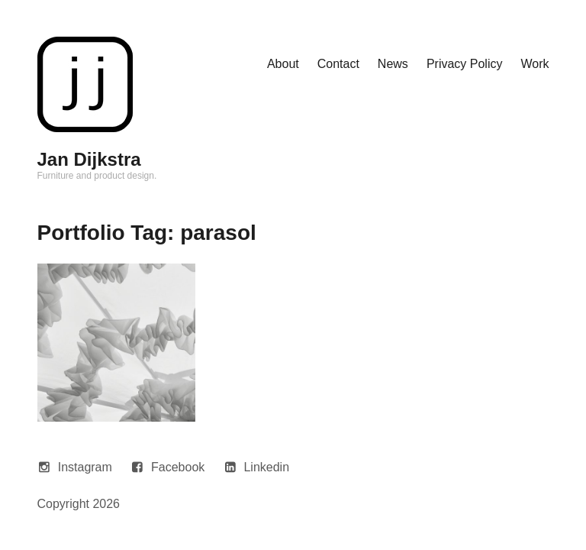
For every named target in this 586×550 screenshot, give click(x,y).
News (393, 63)
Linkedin (266, 467)
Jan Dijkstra (89, 159)
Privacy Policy (465, 63)
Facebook (177, 467)
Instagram (85, 467)
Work (534, 63)
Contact (338, 63)
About (283, 63)
